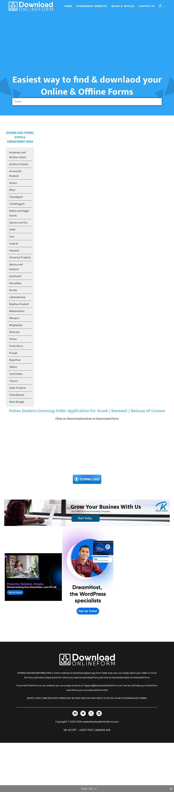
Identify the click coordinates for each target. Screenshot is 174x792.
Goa (11, 236)
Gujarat (13, 243)
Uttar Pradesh (17, 388)
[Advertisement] (87, 38)
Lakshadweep (17, 297)
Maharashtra (16, 311)
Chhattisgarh (17, 204)
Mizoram (14, 332)
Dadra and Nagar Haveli (19, 213)
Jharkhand (15, 276)
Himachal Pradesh (20, 257)
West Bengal (16, 401)
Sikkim (13, 367)
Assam (13, 183)
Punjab (13, 353)
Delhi (12, 229)
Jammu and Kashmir (16, 267)
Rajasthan (15, 360)
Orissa (13, 339)
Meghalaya (15, 325)
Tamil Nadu (16, 374)
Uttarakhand (16, 395)
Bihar (12, 190)
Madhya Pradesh (19, 304)
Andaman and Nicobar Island (17, 155)
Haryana (14, 250)
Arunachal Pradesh (15, 173)
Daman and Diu (18, 222)
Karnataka (15, 283)
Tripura (13, 381)
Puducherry (16, 346)
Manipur (14, 318)
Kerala (13, 290)
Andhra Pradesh (18, 164)
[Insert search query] (87, 101)
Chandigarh (16, 197)
